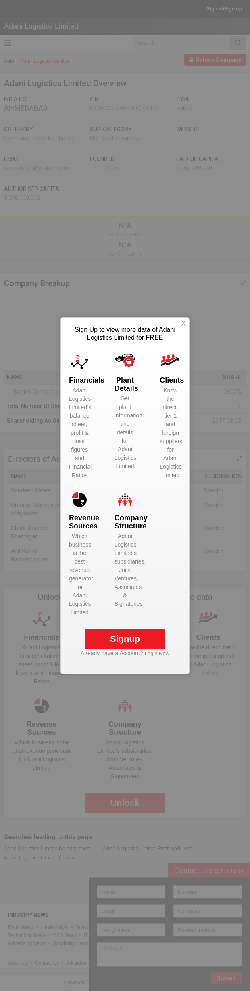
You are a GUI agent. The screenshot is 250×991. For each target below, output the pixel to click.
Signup (125, 639)
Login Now (157, 653)
